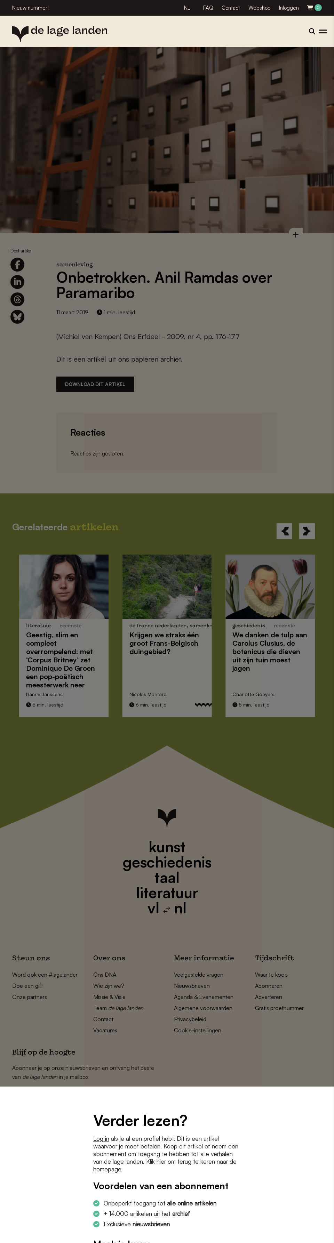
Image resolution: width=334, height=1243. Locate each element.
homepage (107, 1169)
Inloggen (289, 8)
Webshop (259, 8)
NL (187, 8)
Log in (101, 1138)
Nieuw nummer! (30, 8)
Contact (231, 8)
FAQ (208, 8)
